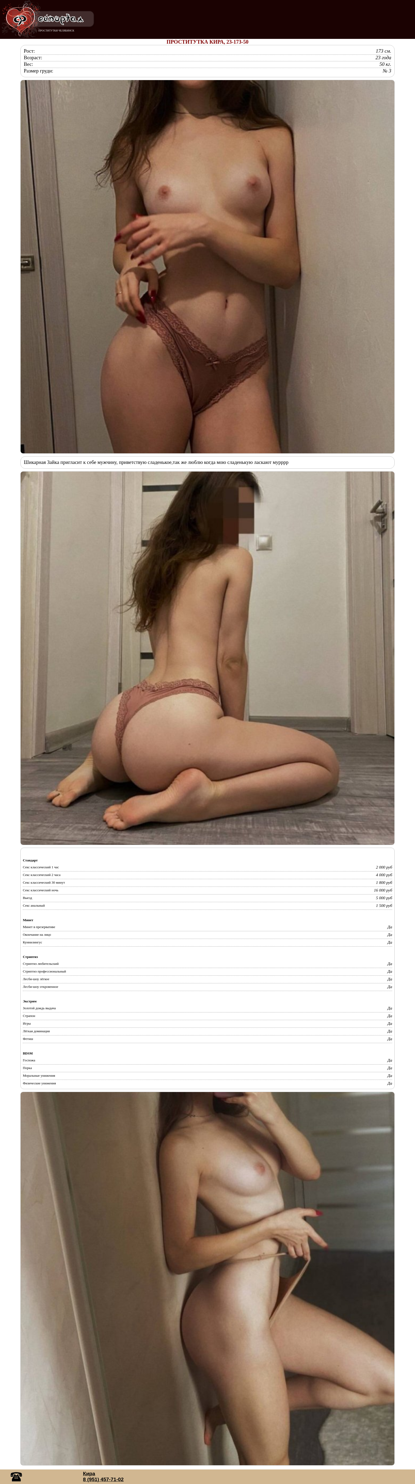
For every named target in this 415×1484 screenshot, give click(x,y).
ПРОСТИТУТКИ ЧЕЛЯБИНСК (56, 30)
